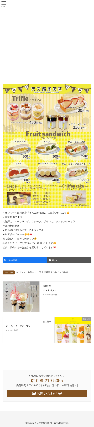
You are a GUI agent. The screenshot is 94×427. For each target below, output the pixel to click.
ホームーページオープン (18, 326)
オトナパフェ (49, 290)
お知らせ (32, 272)
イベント (20, 272)
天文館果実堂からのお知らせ (53, 272)
